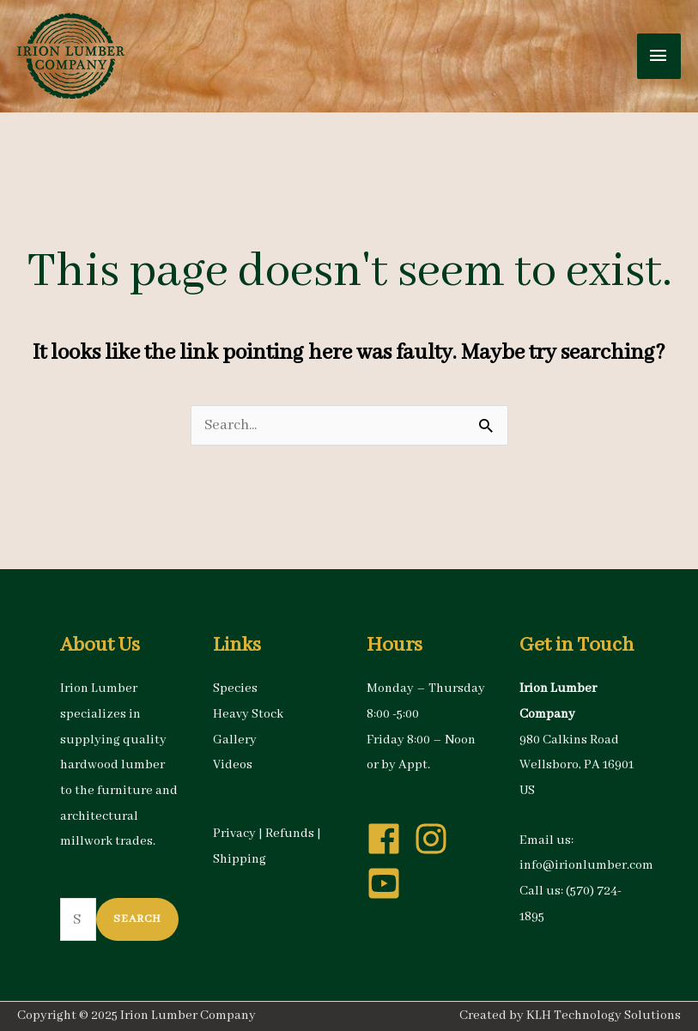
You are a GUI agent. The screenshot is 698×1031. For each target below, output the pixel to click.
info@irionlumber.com (586, 865)
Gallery (235, 740)
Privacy (234, 833)
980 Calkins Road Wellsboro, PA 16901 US (576, 765)
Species (235, 688)
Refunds (289, 833)
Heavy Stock (248, 714)
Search (137, 919)
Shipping (239, 859)
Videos (232, 765)
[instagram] (436, 839)
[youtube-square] (389, 883)
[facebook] (389, 839)
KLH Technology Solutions (603, 1015)
